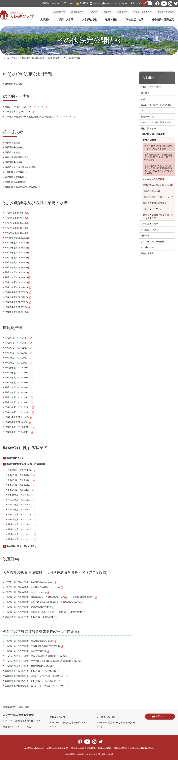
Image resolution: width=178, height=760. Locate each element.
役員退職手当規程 (14, 147)
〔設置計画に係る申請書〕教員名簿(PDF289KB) (29, 607)
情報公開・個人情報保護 (33, 58)
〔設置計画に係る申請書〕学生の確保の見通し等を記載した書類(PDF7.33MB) (44, 661)
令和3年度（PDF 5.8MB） (18, 358)
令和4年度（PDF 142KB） (21, 480)
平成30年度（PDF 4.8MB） (19, 373)
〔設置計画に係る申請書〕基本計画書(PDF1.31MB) (31, 582)
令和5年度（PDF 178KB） (21, 475)
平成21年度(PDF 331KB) (18, 287)
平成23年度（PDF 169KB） (22, 534)
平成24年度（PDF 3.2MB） (19, 402)
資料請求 (95, 3)
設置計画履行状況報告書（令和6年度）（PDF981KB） (32, 671)
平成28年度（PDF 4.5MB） (19, 382)
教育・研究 (111, 19)
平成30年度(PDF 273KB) (18, 243)
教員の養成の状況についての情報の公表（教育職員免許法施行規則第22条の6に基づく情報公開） (159, 170)
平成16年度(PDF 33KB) (17, 312)
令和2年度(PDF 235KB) (17, 233)
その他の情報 (147, 247)
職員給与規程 (12, 152)
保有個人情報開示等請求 (155, 203)
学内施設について (149, 230)
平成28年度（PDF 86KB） (21, 510)
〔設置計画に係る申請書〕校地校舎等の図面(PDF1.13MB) (34, 587)
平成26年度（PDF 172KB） (22, 519)
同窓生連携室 (147, 253)
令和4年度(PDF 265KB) (17, 223)
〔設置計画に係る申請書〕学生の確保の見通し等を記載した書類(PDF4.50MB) (44, 602)
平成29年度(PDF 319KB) (18, 248)
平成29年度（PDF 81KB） (21, 505)
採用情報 (91, 748)
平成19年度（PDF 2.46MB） (20, 427)
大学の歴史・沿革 (149, 223)
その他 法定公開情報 (154, 179)
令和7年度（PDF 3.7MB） (18, 338)
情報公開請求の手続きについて (158, 197)
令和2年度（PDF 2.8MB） (18, 363)
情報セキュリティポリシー (156, 209)
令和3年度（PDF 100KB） (21, 485)
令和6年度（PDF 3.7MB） (18, 343)
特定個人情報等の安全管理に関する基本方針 (158, 216)
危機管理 (82, 3)
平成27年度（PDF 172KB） (22, 514)
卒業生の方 (122, 12)
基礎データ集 (147, 116)
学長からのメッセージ (151, 87)
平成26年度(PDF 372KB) (18, 262)
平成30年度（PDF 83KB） (21, 500)
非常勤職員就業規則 (16, 172)
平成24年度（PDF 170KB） (22, 529)
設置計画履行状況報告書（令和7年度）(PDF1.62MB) (31, 617)
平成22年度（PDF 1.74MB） (19, 412)
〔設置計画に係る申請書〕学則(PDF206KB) (27, 592)
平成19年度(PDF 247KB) (18, 297)
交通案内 (45, 3)
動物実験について (15, 458)
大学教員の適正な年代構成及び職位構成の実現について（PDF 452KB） (41, 116)
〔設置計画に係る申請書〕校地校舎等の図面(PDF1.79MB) (34, 646)
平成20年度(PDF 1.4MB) (18, 422)
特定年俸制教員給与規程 (18, 157)
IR (142, 110)
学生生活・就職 (134, 19)
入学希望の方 (59, 12)
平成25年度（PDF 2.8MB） (19, 397)
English (124, 3)
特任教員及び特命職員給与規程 (21, 167)
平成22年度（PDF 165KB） (22, 539)
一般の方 (93, 12)
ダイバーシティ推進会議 (153, 241)
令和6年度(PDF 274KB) (17, 213)
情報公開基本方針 (151, 191)
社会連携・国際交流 (163, 19)
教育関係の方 (77, 12)
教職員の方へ (120, 748)
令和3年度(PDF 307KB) (17, 228)
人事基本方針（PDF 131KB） (20, 111)
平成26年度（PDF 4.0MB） (19, 392)
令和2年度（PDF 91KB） (21, 490)
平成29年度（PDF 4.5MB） (19, 377)
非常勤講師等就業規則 (17, 182)
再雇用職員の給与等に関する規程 (22, 187)
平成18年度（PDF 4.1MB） (19, 432)
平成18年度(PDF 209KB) (18, 302)
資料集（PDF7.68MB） (84, 597)
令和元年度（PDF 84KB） (21, 495)
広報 (143, 99)
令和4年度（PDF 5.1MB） (18, 353)
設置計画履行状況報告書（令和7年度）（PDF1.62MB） (33, 681)
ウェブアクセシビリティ (142, 748)
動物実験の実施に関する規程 (21, 546)
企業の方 (107, 12)
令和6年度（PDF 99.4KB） (22, 470)
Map (54, 726)
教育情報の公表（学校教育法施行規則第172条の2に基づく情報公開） (158, 157)
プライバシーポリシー (57, 748)
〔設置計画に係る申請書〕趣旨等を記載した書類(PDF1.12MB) (36, 597)
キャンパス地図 (59, 3)
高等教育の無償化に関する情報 (158, 185)
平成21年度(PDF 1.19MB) (18, 417)
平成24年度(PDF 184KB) (18, 272)
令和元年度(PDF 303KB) (18, 238)
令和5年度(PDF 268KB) (17, 218)
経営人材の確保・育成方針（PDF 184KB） (27, 107)
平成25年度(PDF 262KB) (18, 267)
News (71, 3)
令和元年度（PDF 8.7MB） (19, 368)
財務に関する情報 (13, 84)
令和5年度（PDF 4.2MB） (18, 348)
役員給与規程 (12, 142)
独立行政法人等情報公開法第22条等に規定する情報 (158, 147)
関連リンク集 (104, 748)
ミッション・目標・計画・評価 (156, 122)
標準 (145, 3)
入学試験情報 (89, 19)
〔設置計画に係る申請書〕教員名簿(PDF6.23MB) (30, 666)
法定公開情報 (53, 58)
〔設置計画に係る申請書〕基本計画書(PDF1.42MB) (31, 641)
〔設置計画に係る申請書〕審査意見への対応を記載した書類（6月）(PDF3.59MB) (45, 612)
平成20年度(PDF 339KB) (18, 292)
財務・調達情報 (148, 128)
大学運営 (145, 93)
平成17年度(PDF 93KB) (17, 307)
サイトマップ (77, 748)
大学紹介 (45, 19)
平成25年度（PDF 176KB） (22, 524)
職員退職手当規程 (14, 162)
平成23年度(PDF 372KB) (18, 277)
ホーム (6, 58)
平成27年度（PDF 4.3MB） (19, 387)
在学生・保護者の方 (143, 12)
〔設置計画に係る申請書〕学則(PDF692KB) (27, 651)
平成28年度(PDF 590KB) (18, 252)
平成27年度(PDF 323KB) (18, 257)
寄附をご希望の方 (166, 12)
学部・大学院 (66, 19)
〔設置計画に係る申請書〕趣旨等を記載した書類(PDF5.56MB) (36, 656)
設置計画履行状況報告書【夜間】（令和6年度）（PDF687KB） (36, 676)
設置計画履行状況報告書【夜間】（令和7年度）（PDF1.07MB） (37, 686)
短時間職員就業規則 (16, 177)
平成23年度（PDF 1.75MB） (19, 407)
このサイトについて (34, 748)
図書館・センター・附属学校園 (156, 105)
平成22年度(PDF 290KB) (18, 282)
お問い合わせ (109, 3)
